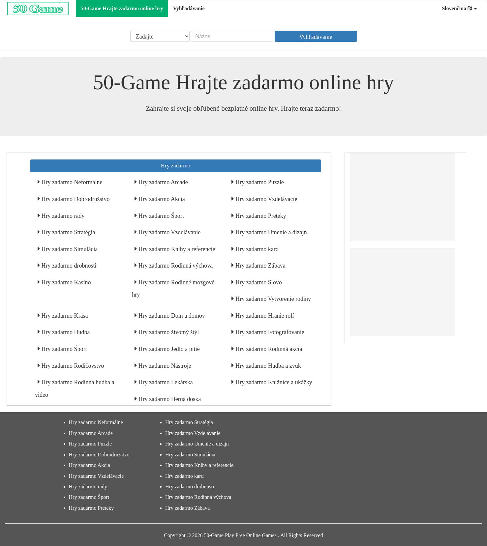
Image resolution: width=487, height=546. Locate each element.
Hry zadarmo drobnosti (68, 265)
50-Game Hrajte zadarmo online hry (122, 8)
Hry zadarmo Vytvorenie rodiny (272, 299)
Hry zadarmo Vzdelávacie (265, 199)
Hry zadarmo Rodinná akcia (268, 349)
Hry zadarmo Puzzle (259, 182)
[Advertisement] (402, 197)
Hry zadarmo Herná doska (169, 399)
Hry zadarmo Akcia (161, 199)
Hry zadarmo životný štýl (168, 332)
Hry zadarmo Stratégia (67, 232)
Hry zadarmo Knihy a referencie (176, 249)
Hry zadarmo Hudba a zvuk (267, 365)
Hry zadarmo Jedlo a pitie (168, 349)
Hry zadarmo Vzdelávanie (168, 232)
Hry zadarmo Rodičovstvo (72, 365)
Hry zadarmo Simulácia (69, 249)
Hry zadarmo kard (256, 249)
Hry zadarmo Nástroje (164, 365)
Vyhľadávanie (189, 8)
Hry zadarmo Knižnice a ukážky (273, 382)
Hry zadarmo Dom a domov (171, 315)
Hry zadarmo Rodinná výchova (175, 265)
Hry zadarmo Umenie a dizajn (270, 232)
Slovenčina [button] (459, 8)
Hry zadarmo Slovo (258, 282)
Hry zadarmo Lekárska (165, 382)
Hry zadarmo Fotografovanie (269, 332)
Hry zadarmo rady (62, 216)
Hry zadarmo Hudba (65, 332)
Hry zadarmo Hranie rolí (264, 315)
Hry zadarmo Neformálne (71, 182)
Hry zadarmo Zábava (259, 265)
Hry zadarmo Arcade (162, 182)
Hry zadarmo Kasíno (65, 282)
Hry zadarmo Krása (64, 315)
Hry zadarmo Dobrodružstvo (74, 199)
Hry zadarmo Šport (160, 216)
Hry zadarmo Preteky (260, 216)
